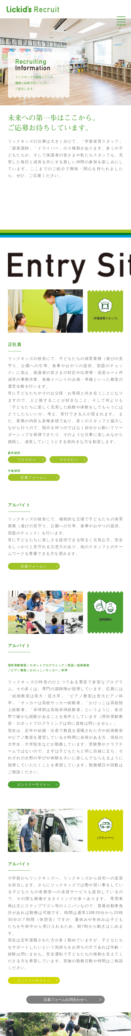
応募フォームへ (34, 477)
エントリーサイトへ (34, 784)
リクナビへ (27, 460)
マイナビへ (69, 460)
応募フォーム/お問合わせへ (66, 1000)
